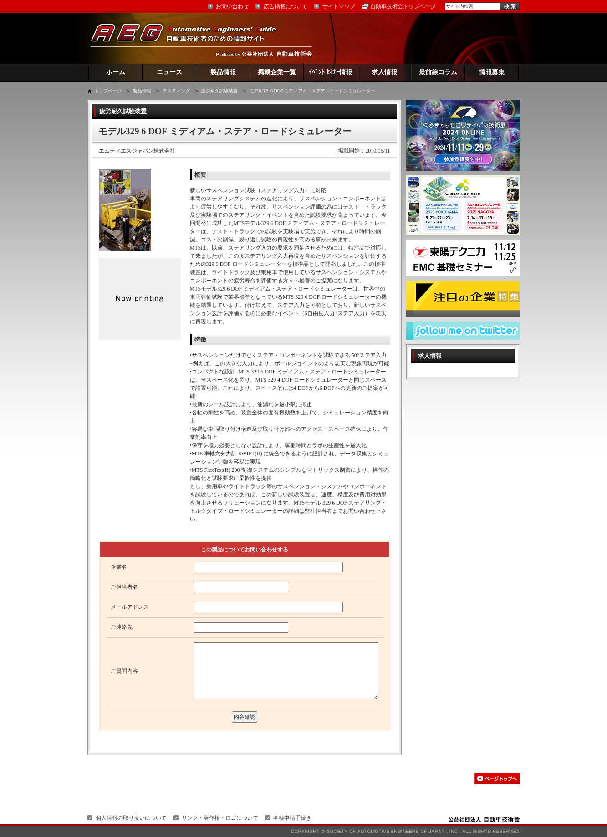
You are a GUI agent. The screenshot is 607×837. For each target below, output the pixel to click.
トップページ (108, 90)
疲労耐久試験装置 (219, 90)
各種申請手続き (292, 818)
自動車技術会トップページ (403, 6)
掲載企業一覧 (277, 72)
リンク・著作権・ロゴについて (220, 818)
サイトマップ (338, 6)
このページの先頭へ (497, 778)
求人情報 (384, 72)
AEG (189, 38)
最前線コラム (438, 72)
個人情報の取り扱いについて (131, 818)
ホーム (115, 72)
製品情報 (223, 72)
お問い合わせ (232, 6)
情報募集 (492, 72)
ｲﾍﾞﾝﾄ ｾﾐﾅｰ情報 (330, 72)
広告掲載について (285, 6)
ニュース (169, 72)
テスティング (176, 90)
